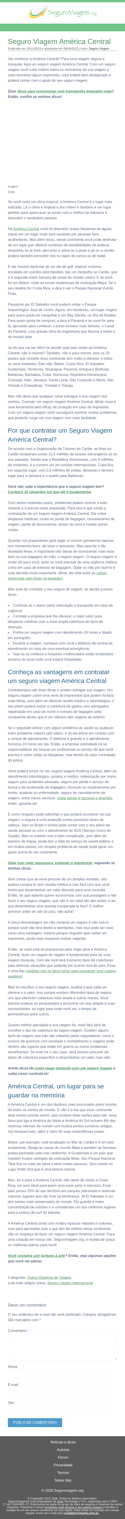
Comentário (18, 1331)
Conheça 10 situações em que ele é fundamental (49, 492)
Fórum (63, 1457)
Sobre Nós (63, 1480)
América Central (26, 229)
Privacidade (63, 1465)
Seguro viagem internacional (70, 1283)
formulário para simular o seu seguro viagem (73, 1507)
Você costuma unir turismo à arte (36, 1256)
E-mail (13, 1385)
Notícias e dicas (63, 1442)
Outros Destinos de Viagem (49, 1277)
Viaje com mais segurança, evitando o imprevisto (50, 863)
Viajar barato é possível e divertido (84, 798)
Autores (63, 1450)
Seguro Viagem (99, 48)
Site (11, 1403)
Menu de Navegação (26, 27)
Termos (63, 1473)
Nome (13, 1367)
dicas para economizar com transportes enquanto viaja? (65, 91)
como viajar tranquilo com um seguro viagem (73, 1068)
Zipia (60, 1501)
